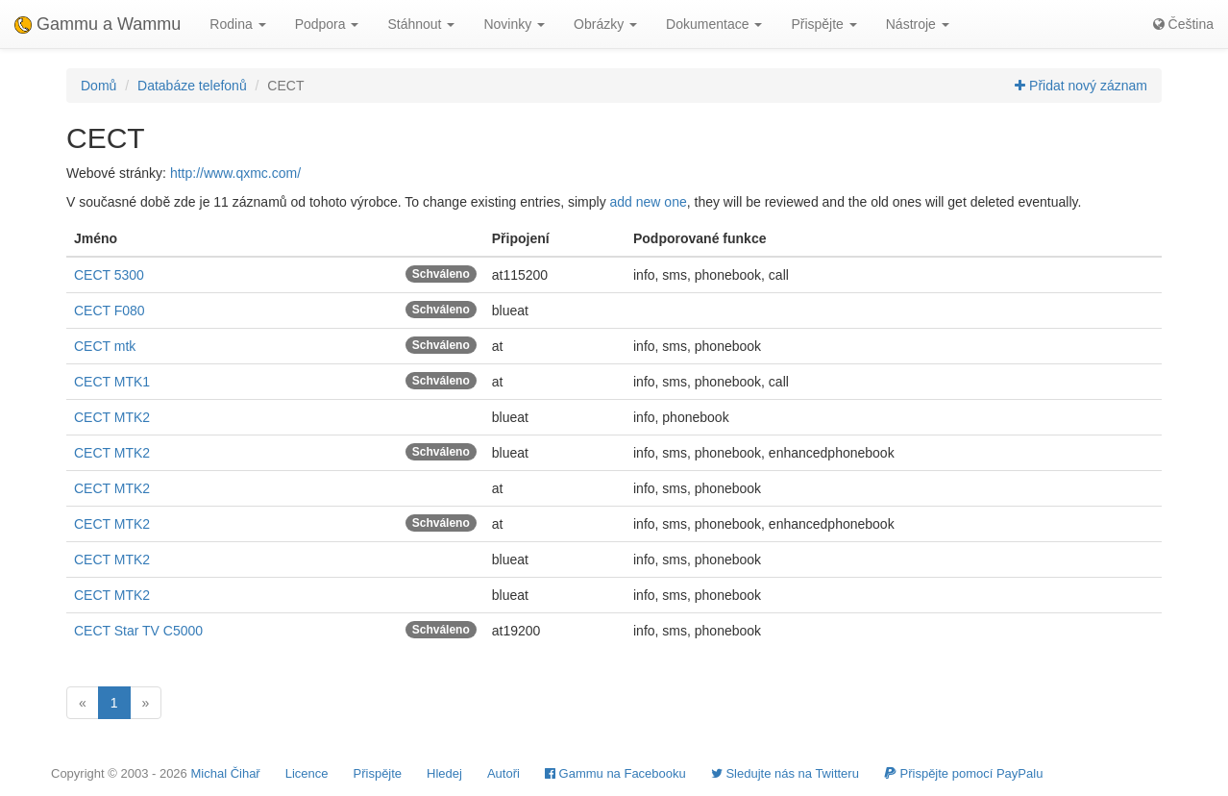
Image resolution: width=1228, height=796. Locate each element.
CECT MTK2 (112, 417)
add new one (648, 202)
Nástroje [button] (917, 24)
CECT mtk (104, 346)
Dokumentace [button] (714, 24)
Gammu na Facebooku (615, 773)
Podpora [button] (327, 24)
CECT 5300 (109, 275)
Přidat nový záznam (1081, 85)
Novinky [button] (514, 24)
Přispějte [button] (823, 24)
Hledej (444, 773)
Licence (307, 773)
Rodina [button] (237, 24)
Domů (98, 85)
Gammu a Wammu (97, 24)
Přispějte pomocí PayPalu (963, 773)
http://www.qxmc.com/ (235, 173)
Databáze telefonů (192, 85)
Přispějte (378, 773)
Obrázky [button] (605, 24)
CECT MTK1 (112, 381)
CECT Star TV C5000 (138, 630)
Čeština (1183, 24)
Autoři (503, 773)
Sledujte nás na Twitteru (785, 773)
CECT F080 (109, 310)
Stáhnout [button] (420, 24)
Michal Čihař (224, 773)
